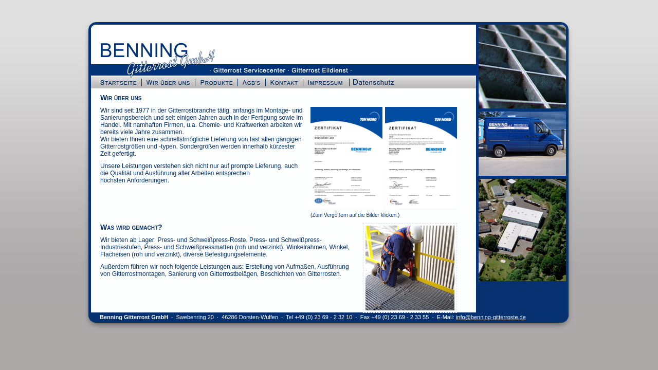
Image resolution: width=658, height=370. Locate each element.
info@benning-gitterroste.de (491, 317)
